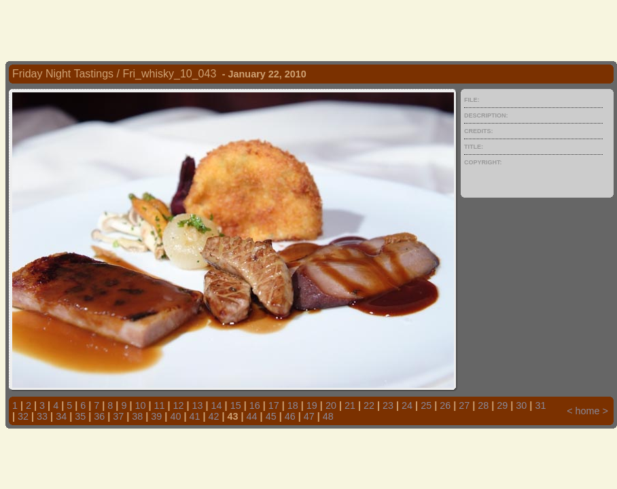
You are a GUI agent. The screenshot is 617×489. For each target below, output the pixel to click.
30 (521, 405)
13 (197, 405)
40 (175, 416)
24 (407, 405)
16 (254, 405)
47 (309, 416)
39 (156, 416)
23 (388, 405)
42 (214, 416)
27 (464, 405)
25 (426, 405)
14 (216, 405)
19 (311, 405)
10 (140, 405)
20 (330, 405)
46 (290, 416)
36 (99, 416)
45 (271, 416)
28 (483, 405)
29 (502, 405)
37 (118, 416)
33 (42, 416)
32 (23, 416)
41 (194, 416)
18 (292, 405)
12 (178, 405)
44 (252, 416)
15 (235, 405)
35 (80, 416)
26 (445, 405)
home (588, 410)
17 (273, 405)
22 (369, 405)
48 (328, 416)
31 (540, 405)
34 (61, 416)
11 (159, 405)
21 (350, 405)
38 (137, 416)
